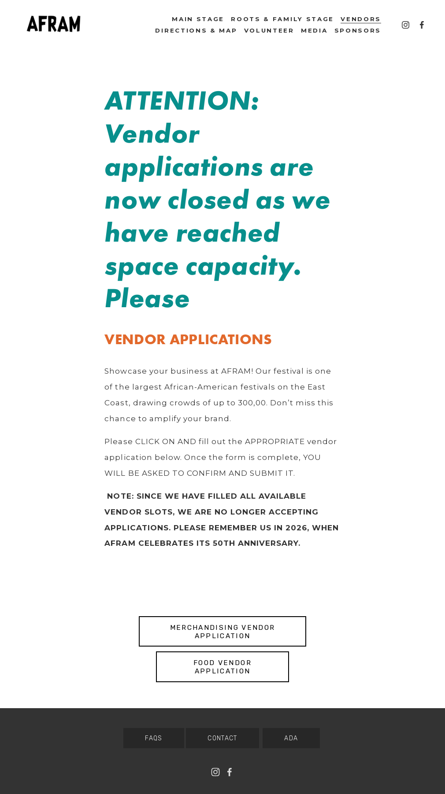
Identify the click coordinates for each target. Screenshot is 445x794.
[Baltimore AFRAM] (405, 24)
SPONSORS (358, 30)
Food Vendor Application (222, 666)
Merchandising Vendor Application (222, 631)
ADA (291, 738)
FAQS (154, 738)
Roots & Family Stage (282, 18)
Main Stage (198, 18)
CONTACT (222, 738)
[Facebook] (421, 24)
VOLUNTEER (269, 30)
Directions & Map (196, 30)
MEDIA (314, 30)
